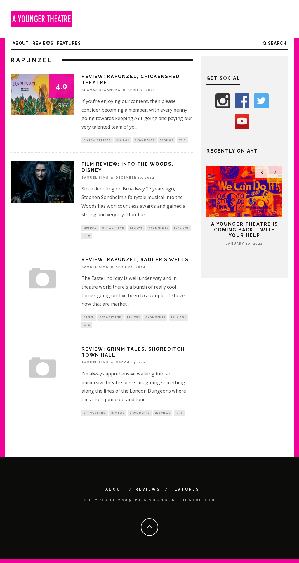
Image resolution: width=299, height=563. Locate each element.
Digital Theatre (97, 140)
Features (69, 43)
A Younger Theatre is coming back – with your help (244, 229)
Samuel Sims (95, 178)
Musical (90, 228)
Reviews (42, 43)
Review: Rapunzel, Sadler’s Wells (135, 261)
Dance (89, 319)
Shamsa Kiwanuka (101, 89)
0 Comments (144, 140)
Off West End (113, 228)
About (21, 43)
